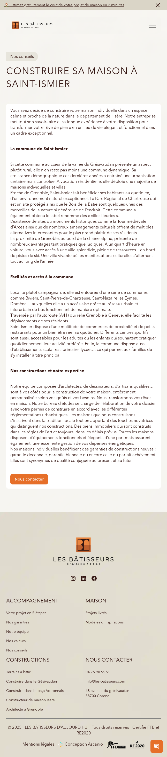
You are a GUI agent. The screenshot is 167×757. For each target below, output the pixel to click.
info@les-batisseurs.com (105, 681)
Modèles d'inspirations (105, 622)
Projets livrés (96, 613)
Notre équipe (17, 632)
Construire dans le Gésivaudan (31, 681)
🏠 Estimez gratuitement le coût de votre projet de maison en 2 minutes (64, 5)
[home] (31, 25)
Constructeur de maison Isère (30, 700)
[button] (152, 25)
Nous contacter (29, 479)
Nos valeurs (16, 641)
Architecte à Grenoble (24, 709)
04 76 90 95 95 (98, 672)
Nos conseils (16, 650)
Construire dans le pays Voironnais (35, 691)
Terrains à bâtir (18, 672)
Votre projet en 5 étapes (26, 613)
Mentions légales (38, 744)
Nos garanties (17, 622)
